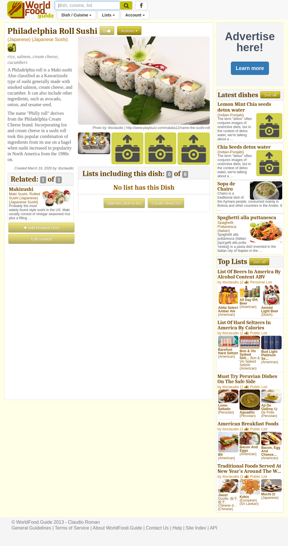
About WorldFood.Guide (117, 527)
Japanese (19, 39)
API (213, 527)
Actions (129, 30)
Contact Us (157, 527)
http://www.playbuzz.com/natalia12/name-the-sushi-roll (168, 128)
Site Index (196, 527)
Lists (108, 15)
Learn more (250, 68)
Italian (224, 230)
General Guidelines (31, 527)
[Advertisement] (41, 331)
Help (177, 527)
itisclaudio (66, 168)
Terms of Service (72, 527)
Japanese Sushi (49, 39)
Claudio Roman (84, 522)
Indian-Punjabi (231, 115)
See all (270, 95)
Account (135, 15)
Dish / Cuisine (76, 15)
